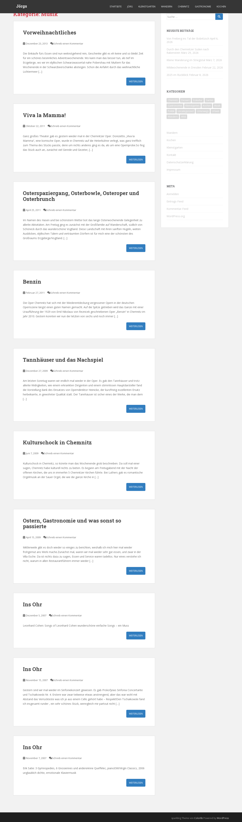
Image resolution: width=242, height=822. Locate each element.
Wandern (166, 6)
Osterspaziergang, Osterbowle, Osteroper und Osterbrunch (81, 196)
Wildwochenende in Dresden (184, 67)
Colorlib (198, 818)
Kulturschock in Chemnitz (57, 442)
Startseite (116, 6)
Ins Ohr (32, 604)
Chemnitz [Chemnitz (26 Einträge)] (173, 100)
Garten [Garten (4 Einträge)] (209, 100)
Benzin (32, 281)
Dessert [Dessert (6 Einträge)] (185, 100)
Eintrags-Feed (175, 201)
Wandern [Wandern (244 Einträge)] (173, 116)
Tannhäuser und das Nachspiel (63, 359)
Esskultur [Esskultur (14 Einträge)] (197, 100)
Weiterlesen (136, 81)
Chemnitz (183, 6)
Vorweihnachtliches (49, 32)
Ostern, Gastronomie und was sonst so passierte (72, 523)
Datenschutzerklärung (180, 162)
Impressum (173, 169)
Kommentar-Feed (177, 209)
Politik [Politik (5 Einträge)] (171, 111)
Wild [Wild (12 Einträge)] (183, 116)
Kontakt (171, 155)
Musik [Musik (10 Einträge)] (217, 105)
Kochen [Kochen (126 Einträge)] (207, 105)
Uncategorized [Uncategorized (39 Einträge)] (186, 111)
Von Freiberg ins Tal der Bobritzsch (188, 38)
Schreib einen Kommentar (68, 43)
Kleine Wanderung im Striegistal (186, 60)
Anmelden (173, 194)
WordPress (223, 818)
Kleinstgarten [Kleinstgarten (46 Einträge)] (192, 105)
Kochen (221, 6)
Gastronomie (203, 6)
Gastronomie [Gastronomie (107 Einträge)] (175, 105)
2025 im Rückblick (177, 75)
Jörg (130, 6)
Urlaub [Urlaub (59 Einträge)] (215, 111)
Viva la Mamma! (44, 115)
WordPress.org (176, 216)
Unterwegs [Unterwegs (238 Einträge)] (203, 111)
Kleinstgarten (146, 6)
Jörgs (21, 6)
